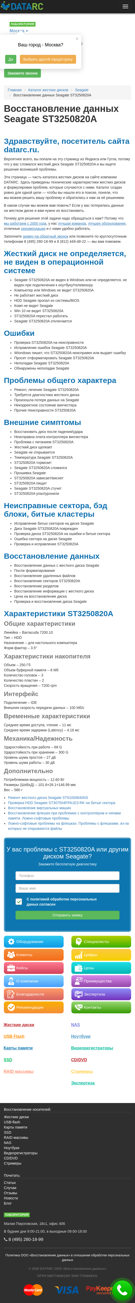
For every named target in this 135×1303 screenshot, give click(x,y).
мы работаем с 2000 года (25, 223)
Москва (17, 31)
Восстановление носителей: (27, 1109)
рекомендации (33, 229)
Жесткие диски (19, 1024)
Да (11, 59)
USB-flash (12, 1122)
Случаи (10, 1188)
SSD (8, 1059)
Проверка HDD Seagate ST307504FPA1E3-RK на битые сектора (61, 803)
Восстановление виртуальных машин (39, 808)
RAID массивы (19, 1071)
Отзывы (10, 1193)
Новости (11, 1198)
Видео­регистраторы (92, 1048)
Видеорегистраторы (21, 1153)
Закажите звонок (23, 73)
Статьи (10, 1183)
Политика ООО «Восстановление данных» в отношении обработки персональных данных (67, 1258)
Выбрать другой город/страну (48, 59)
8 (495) (26, 1239)
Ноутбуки (81, 1036)
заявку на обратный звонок (45, 236)
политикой (39, 899)
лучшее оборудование (106, 223)
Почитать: (12, 1175)
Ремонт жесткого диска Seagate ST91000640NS (48, 798)
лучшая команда (72, 223)
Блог (8, 1203)
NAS (75, 1024)
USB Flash (14, 1036)
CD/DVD (79, 1059)
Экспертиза (83, 1083)
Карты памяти (18, 1048)
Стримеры (82, 1071)
